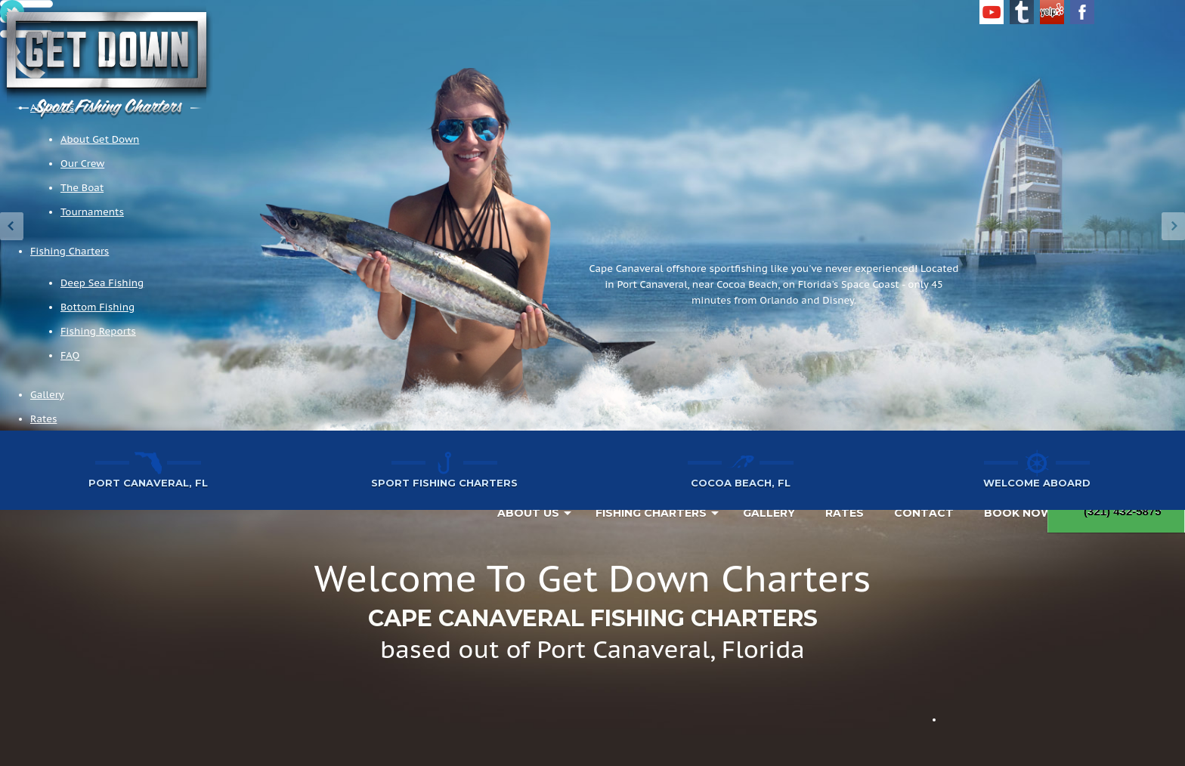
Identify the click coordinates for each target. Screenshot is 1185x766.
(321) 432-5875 (1116, 511)
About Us (528, 513)
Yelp (1052, 12)
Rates (43, 418)
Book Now (1018, 513)
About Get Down (99, 139)
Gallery (47, 394)
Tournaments (92, 211)
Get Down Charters (106, 62)
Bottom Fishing (97, 307)
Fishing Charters (69, 251)
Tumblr (1022, 12)
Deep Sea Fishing (102, 282)
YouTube (991, 12)
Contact (924, 513)
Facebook (1082, 12)
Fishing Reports (98, 331)
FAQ (69, 355)
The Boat (82, 187)
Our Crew (82, 163)
